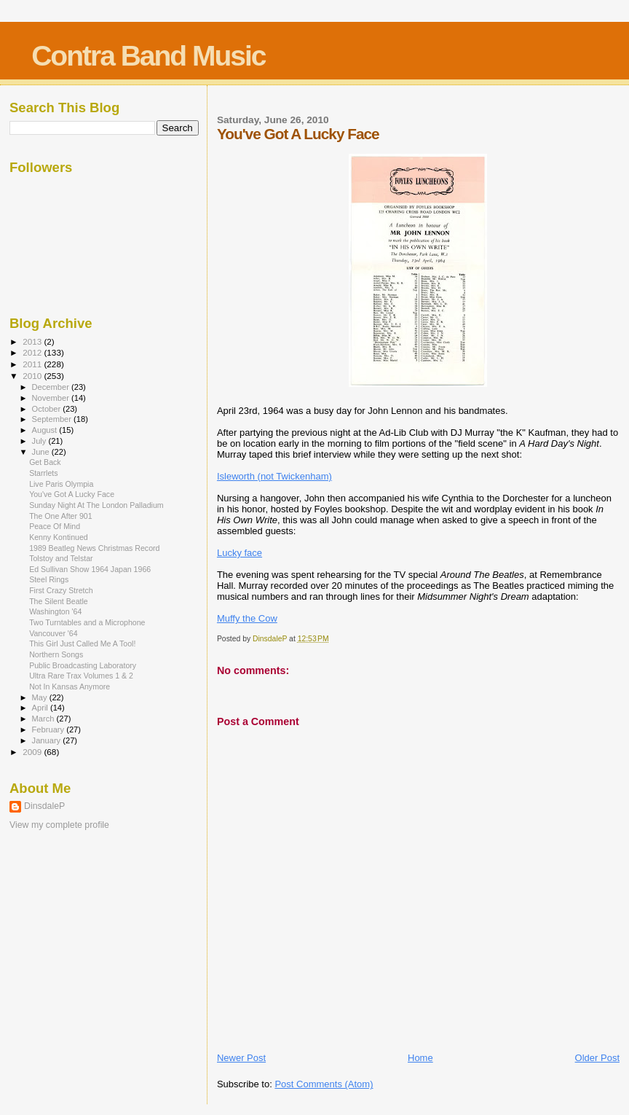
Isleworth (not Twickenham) (274, 476)
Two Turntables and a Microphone (87, 622)
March (44, 718)
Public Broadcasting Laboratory (82, 665)
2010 (33, 375)
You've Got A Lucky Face (71, 494)
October (47, 408)
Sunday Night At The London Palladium (96, 505)
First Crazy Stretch (61, 590)
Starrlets (43, 473)
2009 (33, 751)
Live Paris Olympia (61, 484)
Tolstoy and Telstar (60, 558)
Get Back (45, 462)
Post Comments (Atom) (323, 1084)
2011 (33, 364)
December (51, 387)
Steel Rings (48, 579)
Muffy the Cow (247, 618)
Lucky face (239, 552)
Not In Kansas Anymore (69, 686)
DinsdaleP (44, 806)
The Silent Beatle (58, 601)
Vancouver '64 (53, 633)
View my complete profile (59, 825)
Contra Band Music (148, 55)
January (47, 740)
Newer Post (241, 1057)
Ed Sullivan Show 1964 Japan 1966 (90, 569)
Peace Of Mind (54, 526)
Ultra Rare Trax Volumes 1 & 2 (81, 675)
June (42, 451)
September (53, 419)
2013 (33, 341)
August (46, 430)
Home (420, 1057)
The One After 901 (60, 516)
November (51, 398)
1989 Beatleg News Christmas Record (94, 548)
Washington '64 (55, 611)
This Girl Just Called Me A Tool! (82, 643)
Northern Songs (56, 654)
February (49, 729)
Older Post (597, 1057)
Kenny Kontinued (58, 537)
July (40, 441)
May (41, 697)
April (41, 707)
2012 (33, 352)
